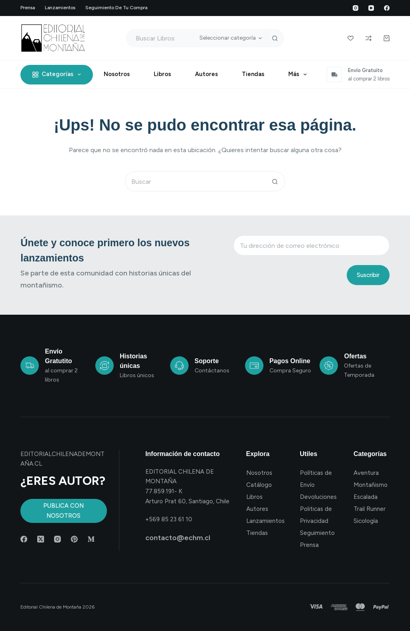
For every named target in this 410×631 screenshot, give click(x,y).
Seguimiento (317, 533)
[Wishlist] (351, 38)
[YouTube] (371, 8)
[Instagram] (355, 8)
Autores (206, 74)
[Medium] (91, 539)
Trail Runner (370, 508)
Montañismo (371, 484)
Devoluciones (318, 496)
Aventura (366, 472)
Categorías (58, 74)
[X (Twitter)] (40, 539)
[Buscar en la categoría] (229, 38)
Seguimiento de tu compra (116, 7)
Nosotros (117, 74)
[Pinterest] (74, 539)
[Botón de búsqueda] (275, 38)
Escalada (366, 496)
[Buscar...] (159, 38)
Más (299, 74)
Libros (162, 74)
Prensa (27, 7)
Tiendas (253, 74)
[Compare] (369, 38)
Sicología (366, 520)
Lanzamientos (60, 7)
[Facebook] (387, 8)
